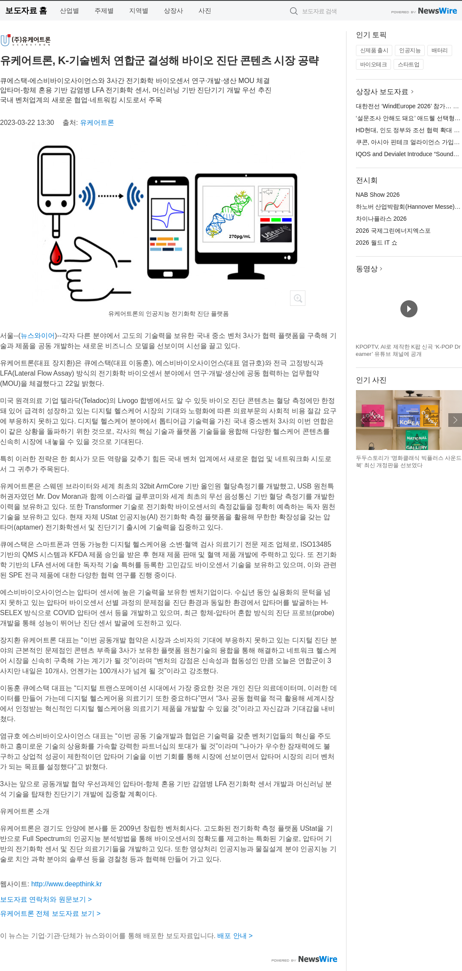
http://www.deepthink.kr (66, 884)
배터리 (440, 50)
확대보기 (297, 298)
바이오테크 (373, 64)
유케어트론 (97, 122)
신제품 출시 (374, 50)
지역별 (138, 10)
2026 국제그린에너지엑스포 (393, 230)
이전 (363, 420)
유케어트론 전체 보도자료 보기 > (50, 913)
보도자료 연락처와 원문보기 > (46, 899)
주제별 (104, 10)
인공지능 (410, 50)
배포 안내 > (234, 935)
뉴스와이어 (38, 335)
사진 (204, 10)
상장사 (173, 10)
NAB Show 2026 (378, 194)
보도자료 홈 (26, 10)
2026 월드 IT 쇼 (376, 242)
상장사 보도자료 (382, 92)
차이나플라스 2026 (381, 218)
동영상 (367, 269)
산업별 (69, 10)
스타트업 (408, 64)
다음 (455, 420)
